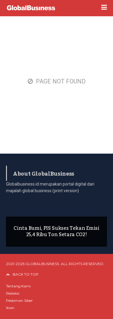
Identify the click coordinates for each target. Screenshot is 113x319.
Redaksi (12, 293)
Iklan (10, 307)
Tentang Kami (18, 286)
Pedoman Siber (19, 300)
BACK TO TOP (22, 274)
